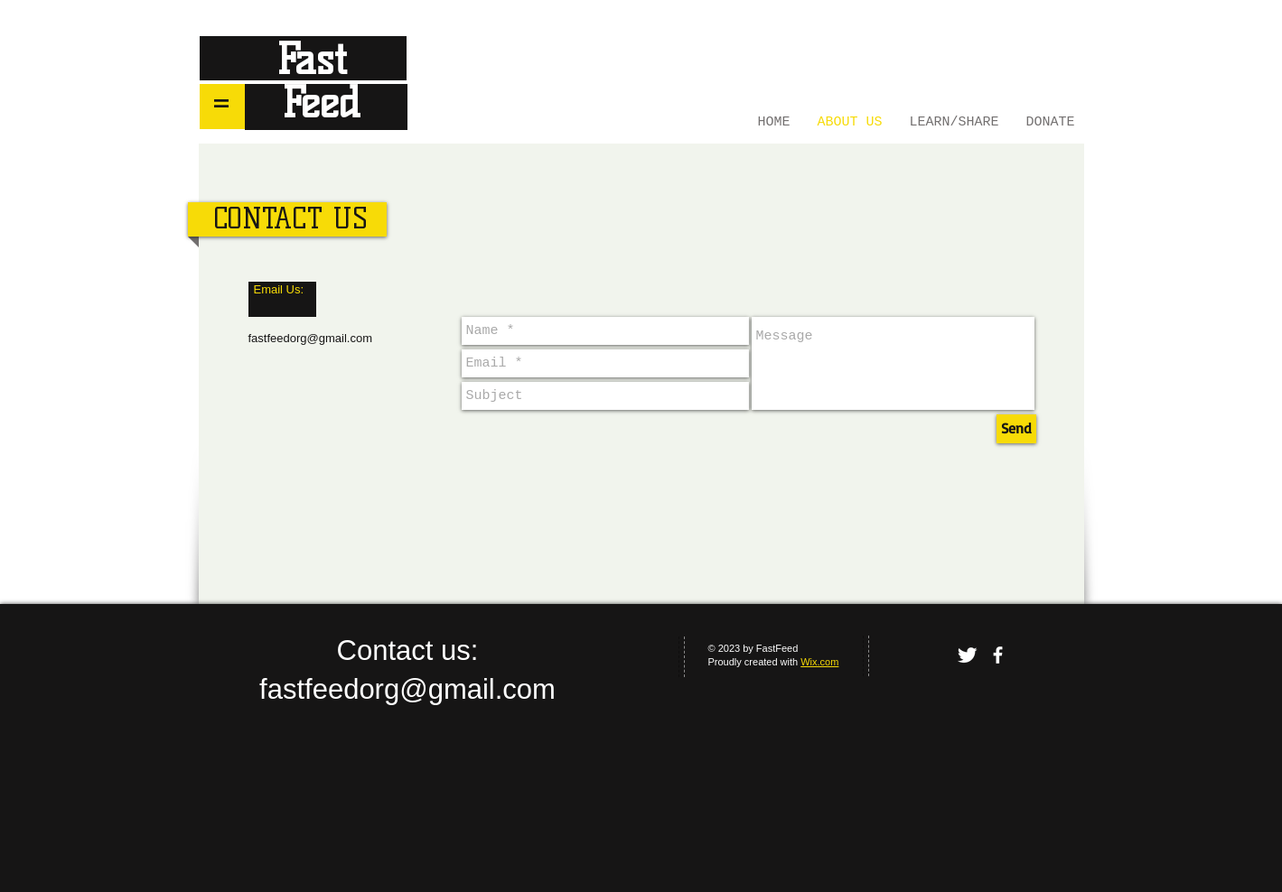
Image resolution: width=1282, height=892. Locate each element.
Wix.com (819, 661)
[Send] (1016, 428)
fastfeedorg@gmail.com (310, 338)
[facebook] (998, 655)
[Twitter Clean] (967, 655)
